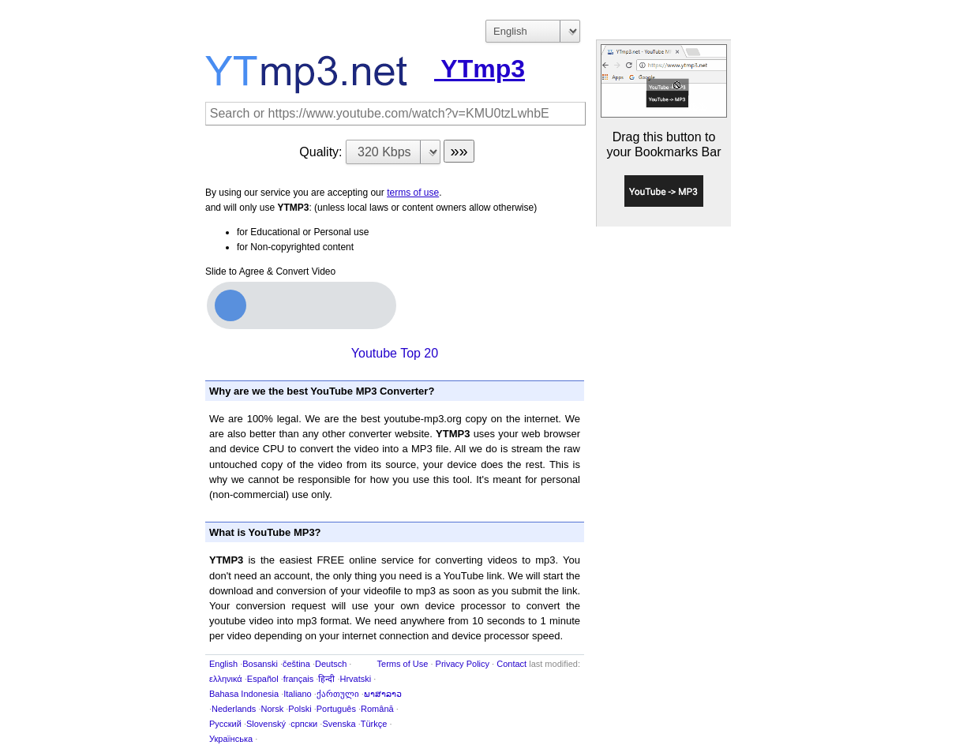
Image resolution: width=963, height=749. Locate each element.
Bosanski (260, 663)
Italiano (297, 693)
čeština (296, 663)
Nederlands (234, 708)
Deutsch (331, 663)
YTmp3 (365, 68)
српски (303, 723)
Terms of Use (403, 663)
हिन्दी (326, 678)
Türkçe (374, 723)
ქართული (338, 693)
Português (336, 708)
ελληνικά (225, 678)
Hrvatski (356, 678)
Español (263, 678)
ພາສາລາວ (383, 693)
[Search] (395, 113)
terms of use (413, 192)
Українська (231, 738)
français (298, 678)
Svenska (338, 723)
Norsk (271, 708)
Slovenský (266, 723)
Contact (511, 663)
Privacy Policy (462, 663)
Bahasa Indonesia (244, 693)
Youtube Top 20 (394, 353)
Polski (299, 708)
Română (377, 708)
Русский (225, 723)
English (223, 663)
